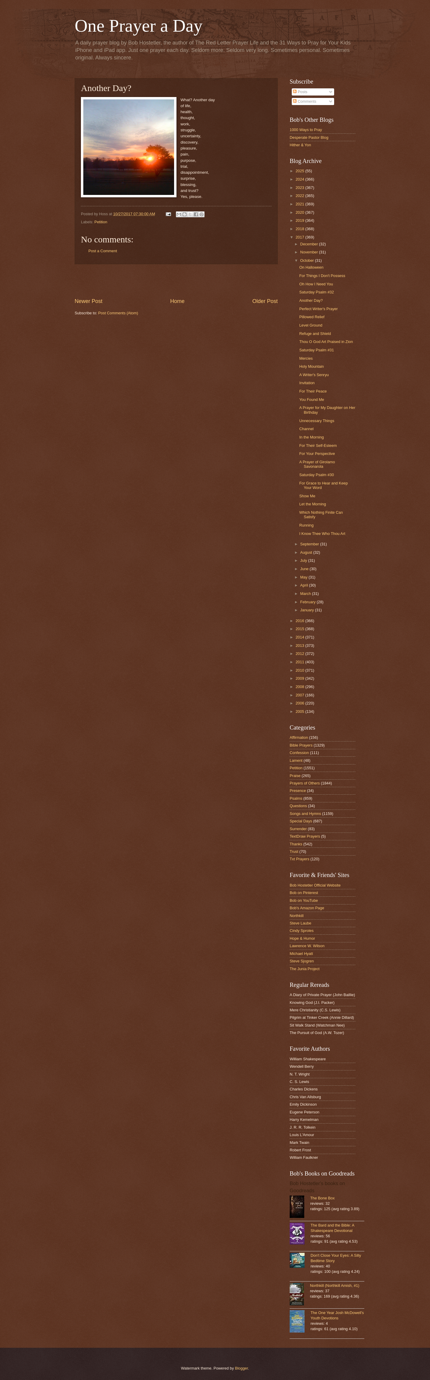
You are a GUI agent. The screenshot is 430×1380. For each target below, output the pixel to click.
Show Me (307, 496)
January (307, 610)
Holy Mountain (311, 366)
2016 (300, 621)
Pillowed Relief (311, 317)
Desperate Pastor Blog (309, 137)
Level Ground (310, 325)
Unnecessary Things (316, 421)
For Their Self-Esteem (318, 445)
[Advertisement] (176, 281)
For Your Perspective (317, 453)
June (305, 569)
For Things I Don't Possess (322, 275)
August (306, 552)
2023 (300, 187)
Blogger (241, 1368)
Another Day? (311, 300)
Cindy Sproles (302, 930)
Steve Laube (300, 923)
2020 (300, 212)
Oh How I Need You (316, 284)
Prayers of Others (305, 783)
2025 (300, 171)
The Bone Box (322, 1198)
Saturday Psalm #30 (316, 475)
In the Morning (311, 437)
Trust (294, 851)
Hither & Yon (300, 145)
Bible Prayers (301, 745)
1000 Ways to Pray (306, 129)
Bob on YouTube (304, 900)
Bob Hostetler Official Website (315, 885)
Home (177, 301)
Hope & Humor (302, 938)
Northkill (297, 915)
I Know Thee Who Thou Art (322, 533)
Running (306, 525)
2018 (300, 229)
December (309, 244)
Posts (300, 92)
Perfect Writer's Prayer (318, 309)
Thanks (296, 844)
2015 (300, 629)
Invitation (307, 383)
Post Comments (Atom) (118, 313)
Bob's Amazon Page (307, 908)
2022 (300, 195)
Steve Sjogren (302, 961)
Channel (306, 429)
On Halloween (311, 267)
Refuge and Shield (315, 333)
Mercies (306, 358)
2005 (300, 711)
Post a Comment (102, 251)
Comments (304, 101)
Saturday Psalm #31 (316, 350)
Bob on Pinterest (304, 892)
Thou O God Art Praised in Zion (326, 341)
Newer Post (88, 301)
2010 (300, 670)
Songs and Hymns (305, 813)
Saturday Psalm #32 (316, 292)
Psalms (296, 798)
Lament (296, 760)
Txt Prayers (299, 859)
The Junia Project (305, 969)
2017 (300, 237)
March (306, 593)
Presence (298, 790)
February (308, 602)
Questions (298, 806)
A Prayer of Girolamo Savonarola (317, 464)
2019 (300, 220)
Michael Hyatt (301, 953)
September (310, 544)
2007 (300, 695)
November (309, 252)
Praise (295, 775)
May (304, 577)
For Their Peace (313, 391)
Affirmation (299, 737)
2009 (300, 678)
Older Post (265, 301)
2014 (300, 637)
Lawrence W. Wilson (307, 946)
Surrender (298, 829)
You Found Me (311, 399)
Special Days (301, 821)
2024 (300, 179)
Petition (100, 222)
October (307, 260)
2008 (300, 686)
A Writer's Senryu (314, 375)
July (304, 560)
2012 (300, 653)
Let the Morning (312, 504)
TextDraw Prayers (305, 836)
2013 (300, 645)
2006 (300, 703)
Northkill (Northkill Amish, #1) (334, 1285)
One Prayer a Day (138, 26)
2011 (300, 662)
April (304, 585)
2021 (300, 204)
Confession (299, 752)
